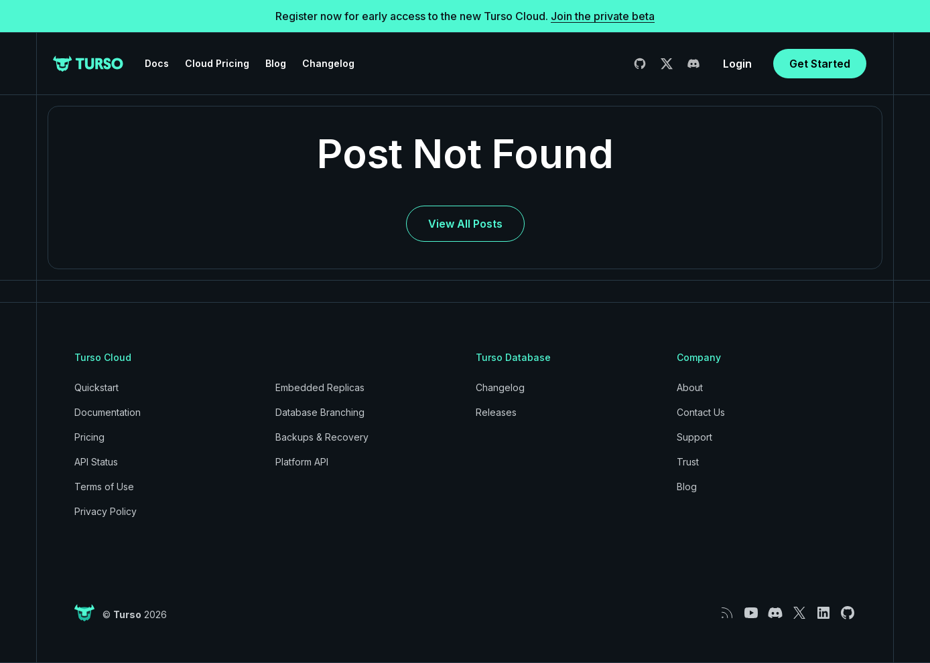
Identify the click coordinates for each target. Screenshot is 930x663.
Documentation (107, 412)
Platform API (301, 461)
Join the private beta (603, 16)
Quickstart (96, 387)
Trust (688, 461)
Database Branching (319, 412)
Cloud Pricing (217, 63)
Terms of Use (104, 486)
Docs (157, 63)
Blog (275, 63)
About (690, 387)
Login (737, 63)
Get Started (819, 63)
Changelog (328, 63)
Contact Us (701, 412)
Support (694, 437)
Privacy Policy (105, 511)
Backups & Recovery (322, 437)
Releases (496, 412)
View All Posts (465, 223)
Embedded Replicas (319, 387)
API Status (96, 461)
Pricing (89, 437)
